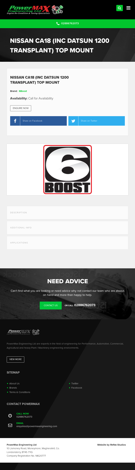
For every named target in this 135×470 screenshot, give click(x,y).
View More (15, 359)
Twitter (74, 383)
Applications (19, 243)
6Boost (23, 91)
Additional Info (21, 228)
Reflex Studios (118, 444)
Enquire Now (21, 108)
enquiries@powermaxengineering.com (36, 426)
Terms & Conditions (19, 392)
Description (18, 212)
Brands (13, 387)
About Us (14, 383)
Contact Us (51, 305)
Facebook (76, 387)
